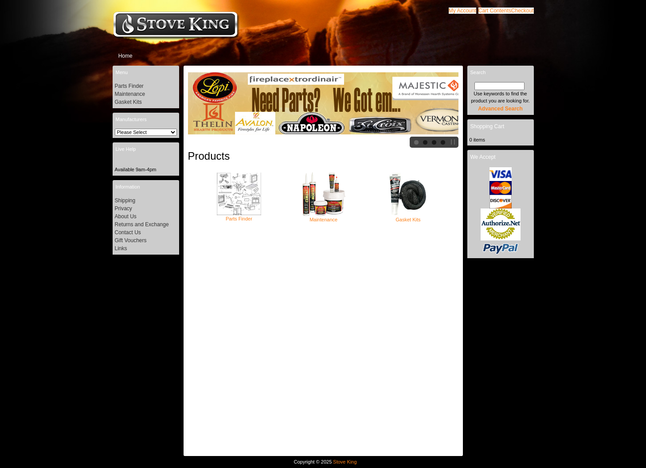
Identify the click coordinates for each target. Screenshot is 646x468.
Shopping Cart (487, 126)
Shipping (125, 200)
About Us (126, 216)
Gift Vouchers (131, 240)
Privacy (123, 208)
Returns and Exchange (142, 224)
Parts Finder (239, 216)
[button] (494, 11)
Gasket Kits (408, 217)
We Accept (483, 157)
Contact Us (128, 232)
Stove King (344, 461)
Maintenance (323, 217)
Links (121, 248)
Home (125, 56)
